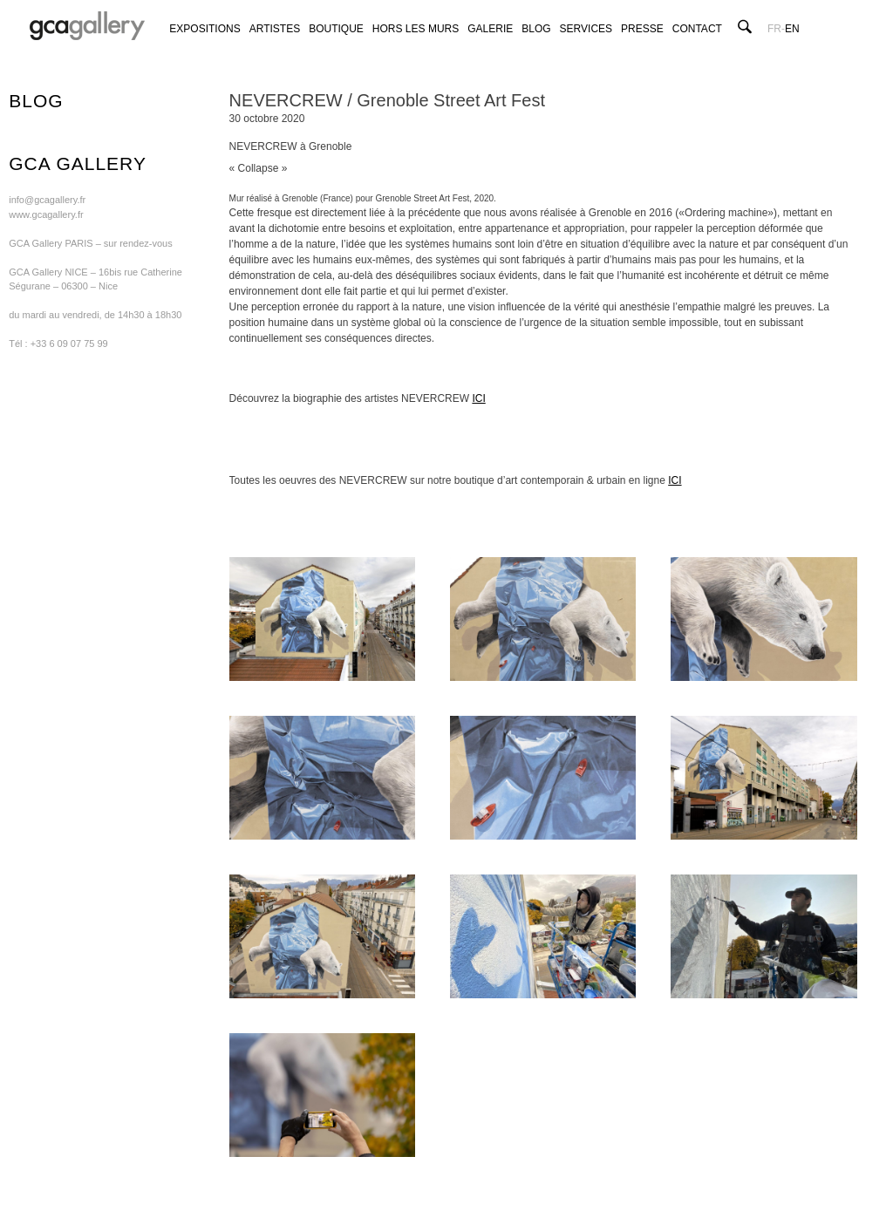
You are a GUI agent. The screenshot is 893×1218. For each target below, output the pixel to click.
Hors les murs (415, 29)
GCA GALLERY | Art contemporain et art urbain (87, 26)
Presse (642, 29)
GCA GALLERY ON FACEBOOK (769, 46)
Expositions (204, 29)
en (792, 29)
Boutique (336, 29)
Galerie (490, 29)
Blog (535, 29)
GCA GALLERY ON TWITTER (787, 46)
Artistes (274, 29)
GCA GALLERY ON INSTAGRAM (804, 46)
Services (586, 29)
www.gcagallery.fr (46, 214)
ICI (478, 398)
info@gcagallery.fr (47, 199)
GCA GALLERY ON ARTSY (822, 46)
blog (36, 101)
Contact (697, 29)
